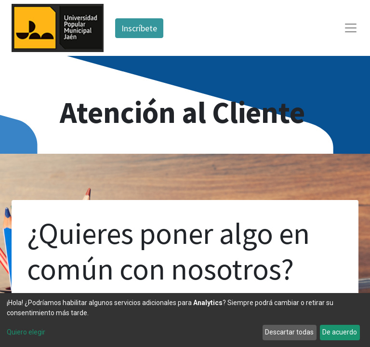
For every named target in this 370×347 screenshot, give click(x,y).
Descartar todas (289, 332)
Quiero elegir (26, 332)
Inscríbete (139, 28)
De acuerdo (339, 332)
